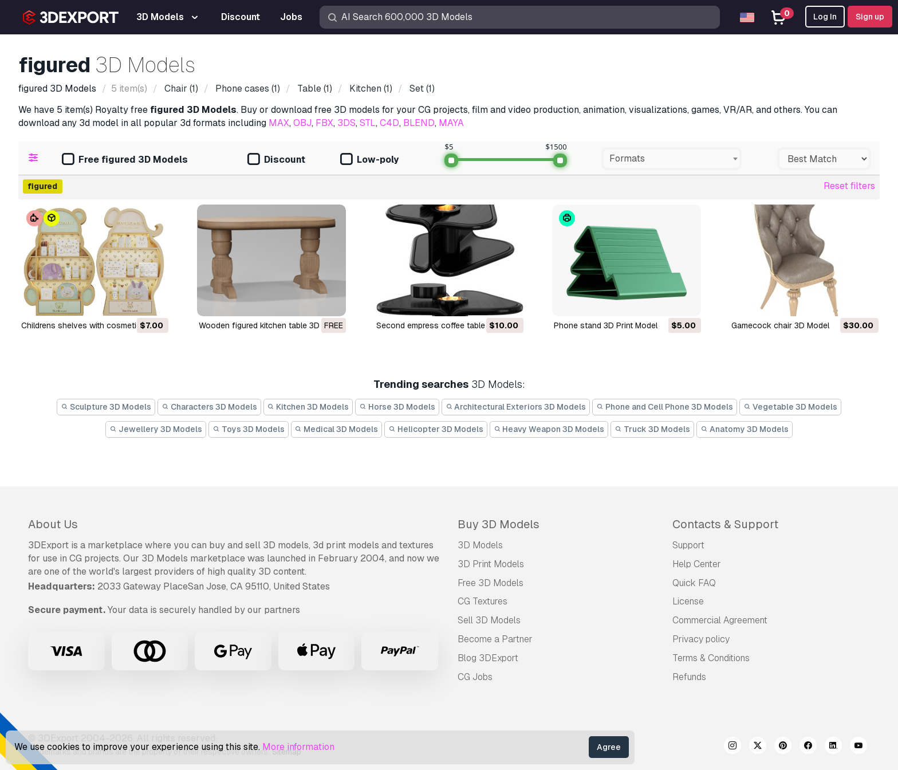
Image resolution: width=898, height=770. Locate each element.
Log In (825, 16)
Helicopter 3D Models (435, 429)
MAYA (451, 123)
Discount (276, 160)
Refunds (689, 677)
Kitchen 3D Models (308, 407)
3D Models (480, 545)
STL (368, 123)
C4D (389, 123)
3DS (346, 123)
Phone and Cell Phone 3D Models (664, 407)
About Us (53, 524)
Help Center (696, 564)
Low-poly (369, 160)
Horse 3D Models (397, 407)
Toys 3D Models (248, 429)
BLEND (419, 123)
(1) (180, 88)
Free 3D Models (490, 583)
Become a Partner (495, 639)
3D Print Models (491, 564)
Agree (609, 747)
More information (298, 747)
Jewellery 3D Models (155, 429)
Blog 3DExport (488, 658)
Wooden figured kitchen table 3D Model (271, 325)
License (688, 601)
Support (688, 545)
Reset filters (849, 186)
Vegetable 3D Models (790, 407)
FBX (324, 123)
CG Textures (482, 601)
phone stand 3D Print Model (605, 325)
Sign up (870, 16)
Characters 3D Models (209, 407)
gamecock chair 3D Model (780, 325)
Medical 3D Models (337, 429)
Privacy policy (701, 639)
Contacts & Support (725, 524)
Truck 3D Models (652, 429)
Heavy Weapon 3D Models (549, 429)
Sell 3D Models (489, 620)
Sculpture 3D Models (106, 407)
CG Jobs (475, 677)
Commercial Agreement (719, 620)
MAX (279, 123)
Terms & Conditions (711, 658)
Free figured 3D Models (125, 160)
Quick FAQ (694, 583)
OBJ (302, 123)
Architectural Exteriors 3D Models (516, 407)
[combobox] (671, 158)
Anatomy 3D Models (744, 429)
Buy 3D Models (498, 524)
